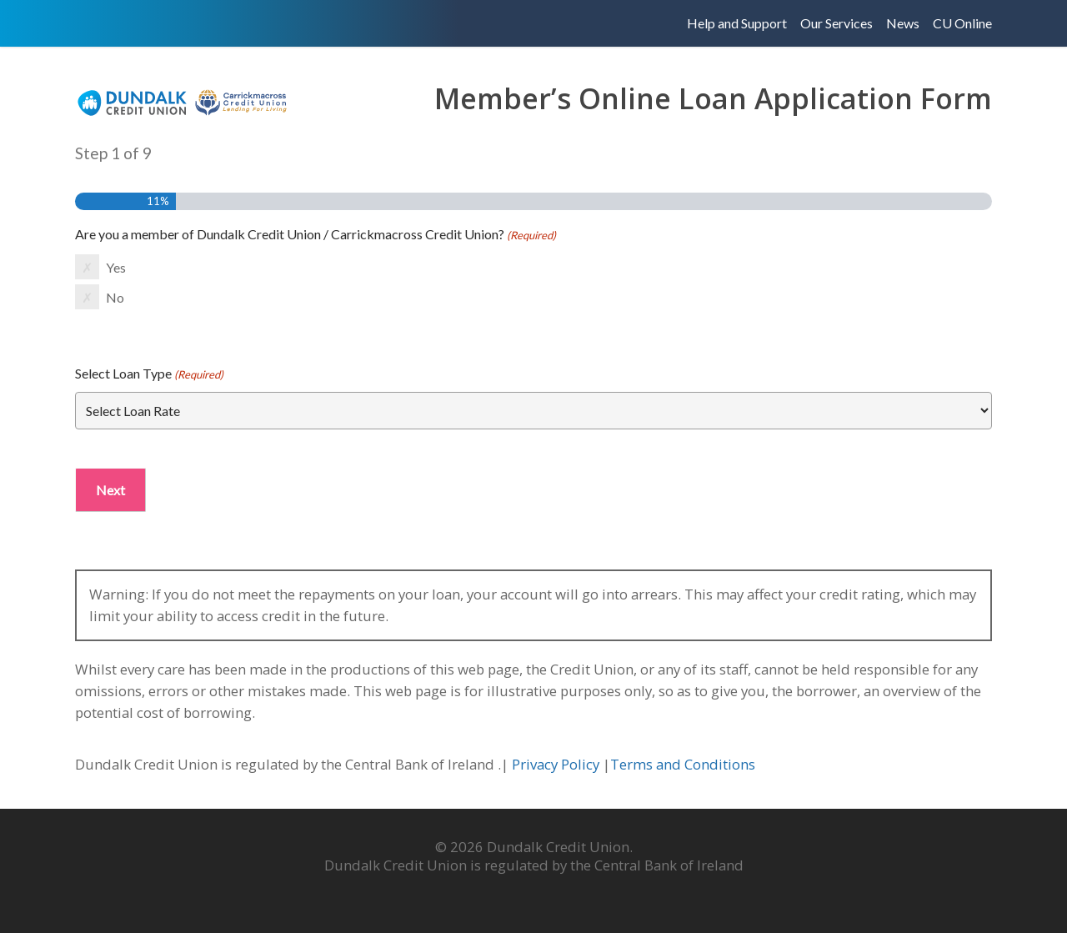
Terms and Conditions (684, 764)
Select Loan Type (149, 374)
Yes (116, 267)
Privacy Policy (557, 764)
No (115, 297)
